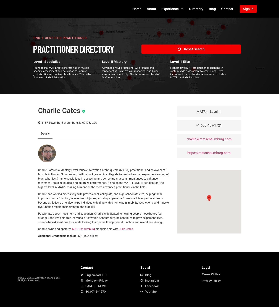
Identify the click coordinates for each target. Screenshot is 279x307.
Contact (227, 9)
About (151, 9)
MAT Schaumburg (83, 229)
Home (136, 9)
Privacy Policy (211, 280)
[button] (209, 198)
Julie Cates (126, 229)
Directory (196, 9)
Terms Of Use (211, 274)
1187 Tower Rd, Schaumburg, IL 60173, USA (69, 122)
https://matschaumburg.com (209, 153)
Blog (212, 9)
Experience (172, 9)
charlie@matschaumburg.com (209, 139)
